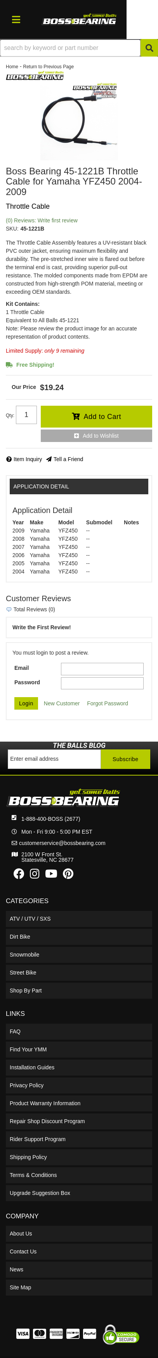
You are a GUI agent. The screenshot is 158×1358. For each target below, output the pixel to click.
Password (27, 682)
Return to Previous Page (48, 66)
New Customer (62, 703)
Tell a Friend (68, 459)
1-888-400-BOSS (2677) (50, 819)
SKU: (12, 228)
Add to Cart (102, 417)
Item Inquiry (28, 459)
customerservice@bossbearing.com (62, 843)
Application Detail (41, 486)
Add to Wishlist (101, 436)
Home (12, 66)
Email (21, 668)
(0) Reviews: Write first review (42, 220)
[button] (79, 48)
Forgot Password (107, 703)
